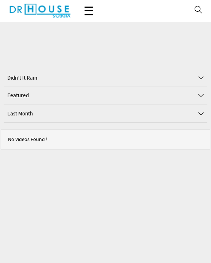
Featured (105, 73)
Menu (89, 7)
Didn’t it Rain (105, 56)
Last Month (105, 92)
